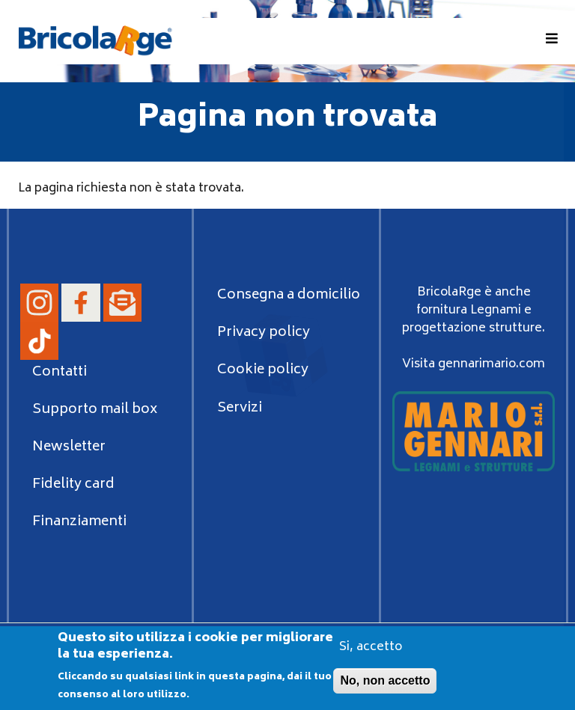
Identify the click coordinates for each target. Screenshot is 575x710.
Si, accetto (370, 652)
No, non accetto (385, 685)
